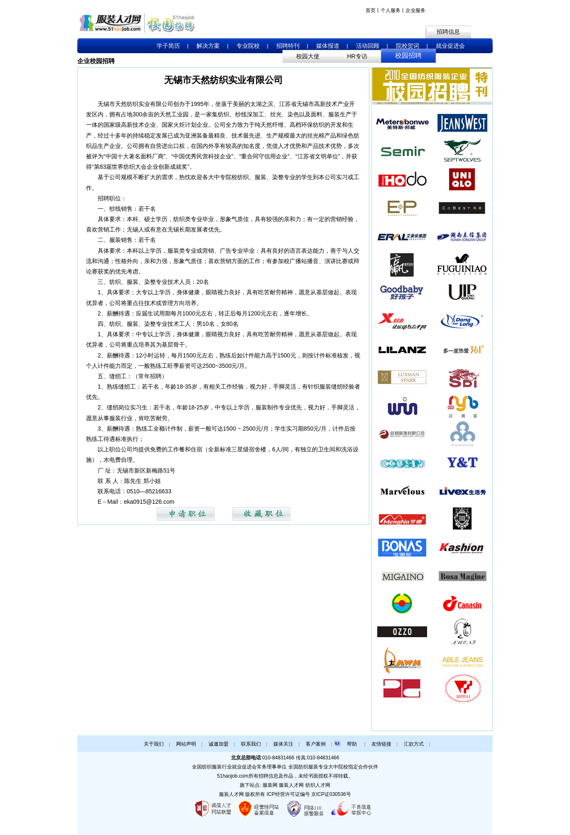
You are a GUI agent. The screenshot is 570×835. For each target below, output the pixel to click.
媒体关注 (283, 744)
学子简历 (168, 45)
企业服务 (415, 10)
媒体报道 (327, 45)
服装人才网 (231, 794)
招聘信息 (448, 31)
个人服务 (390, 10)
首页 (371, 10)
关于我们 (154, 744)
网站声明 (186, 744)
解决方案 (208, 45)
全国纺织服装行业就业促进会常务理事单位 (239, 767)
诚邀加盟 (218, 744)
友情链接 (381, 744)
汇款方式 (414, 744)
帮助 (352, 744)
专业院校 (248, 45)
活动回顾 (367, 45)
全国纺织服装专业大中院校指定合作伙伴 (333, 767)
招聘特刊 (288, 45)
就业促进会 (450, 45)
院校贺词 (407, 45)
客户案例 (316, 744)
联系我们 (251, 744)
